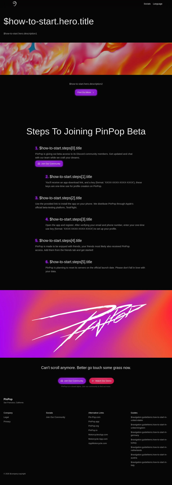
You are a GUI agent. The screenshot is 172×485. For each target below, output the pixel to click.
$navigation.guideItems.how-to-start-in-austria (149, 456)
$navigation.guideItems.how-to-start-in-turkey (149, 441)
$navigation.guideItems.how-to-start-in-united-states (149, 419)
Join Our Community (55, 417)
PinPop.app (93, 421)
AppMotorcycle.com (97, 443)
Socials (147, 4)
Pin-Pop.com (94, 417)
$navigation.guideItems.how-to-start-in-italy (149, 464)
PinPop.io (93, 430)
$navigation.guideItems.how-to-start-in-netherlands (149, 449)
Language (157, 4)
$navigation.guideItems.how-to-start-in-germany (149, 434)
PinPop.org (93, 426)
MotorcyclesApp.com (98, 434)
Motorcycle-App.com (98, 439)
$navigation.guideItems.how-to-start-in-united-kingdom (149, 426)
